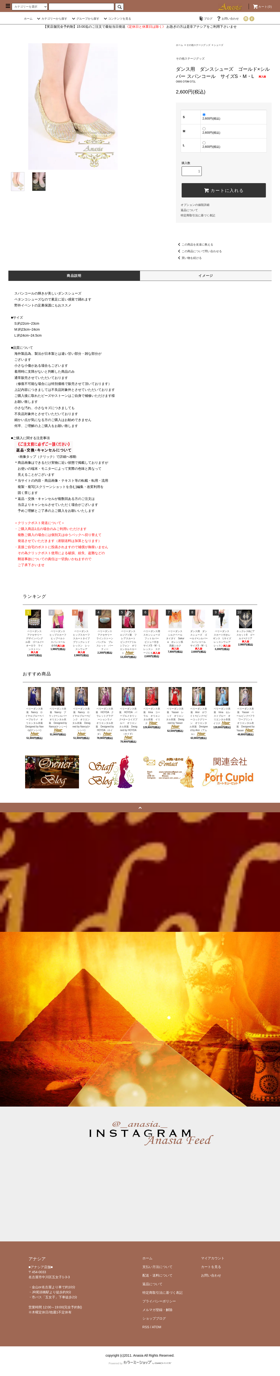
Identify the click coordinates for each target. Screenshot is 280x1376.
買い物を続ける (189, 258)
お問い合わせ (227, 18)
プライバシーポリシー (159, 1301)
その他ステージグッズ (198, 45)
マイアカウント (212, 1258)
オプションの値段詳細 (195, 205)
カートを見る (211, 1267)
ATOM (156, 1327)
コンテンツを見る (116, 18)
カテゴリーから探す (51, 18)
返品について (189, 210)
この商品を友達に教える (194, 244)
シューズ (218, 45)
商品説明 (74, 276)
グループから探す (85, 18)
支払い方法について (157, 1267)
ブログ (205, 18)
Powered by (140, 1363)
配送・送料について (157, 1275)
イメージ (205, 276)
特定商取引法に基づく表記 (198, 215)
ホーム (28, 18)
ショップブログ (154, 1318)
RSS (145, 1327)
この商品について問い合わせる (199, 251)
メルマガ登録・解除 (157, 1310)
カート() (262, 6)
